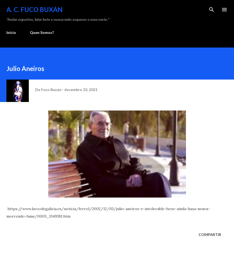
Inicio (11, 32)
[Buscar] (211, 9)
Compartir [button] (210, 234)
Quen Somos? (42, 32)
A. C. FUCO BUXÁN (34, 9)
